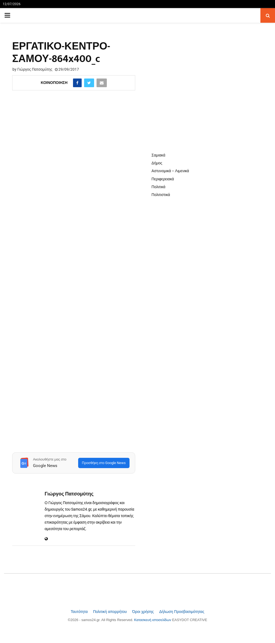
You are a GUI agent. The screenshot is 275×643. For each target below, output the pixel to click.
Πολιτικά (158, 187)
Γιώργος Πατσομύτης (34, 69)
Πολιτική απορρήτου (110, 611)
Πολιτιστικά (160, 194)
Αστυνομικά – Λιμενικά (170, 171)
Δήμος (156, 163)
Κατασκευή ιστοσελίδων (153, 620)
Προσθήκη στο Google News (104, 463)
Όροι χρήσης (143, 611)
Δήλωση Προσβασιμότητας (181, 611)
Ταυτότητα (80, 611)
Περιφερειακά (162, 179)
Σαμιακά (158, 155)
